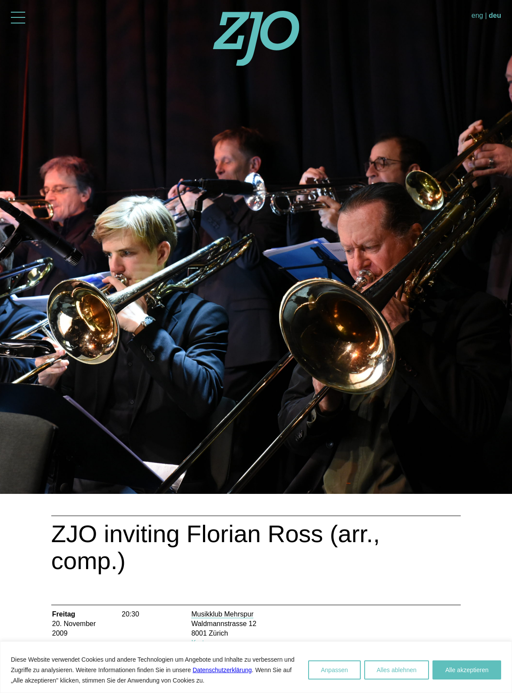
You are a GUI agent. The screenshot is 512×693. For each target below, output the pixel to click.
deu (495, 15)
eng (477, 15)
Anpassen (334, 669)
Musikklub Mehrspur (222, 614)
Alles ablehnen (397, 669)
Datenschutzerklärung (222, 669)
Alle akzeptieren (467, 669)
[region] (256, 667)
